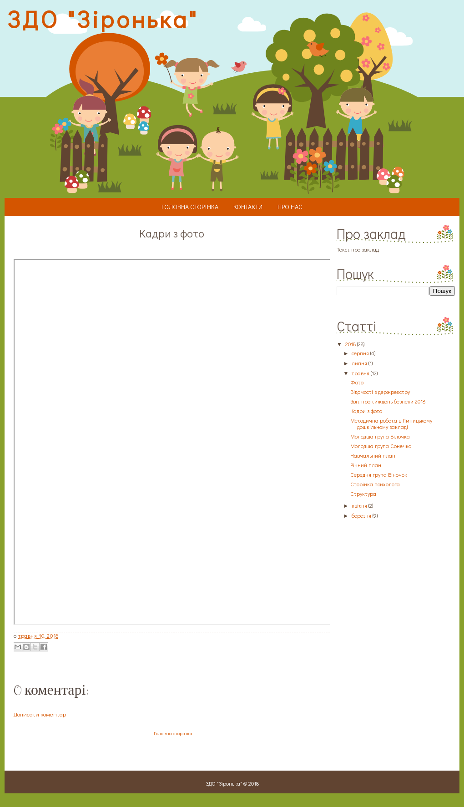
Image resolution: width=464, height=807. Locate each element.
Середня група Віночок (378, 474)
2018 (350, 344)
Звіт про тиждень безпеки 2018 (387, 401)
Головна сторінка (189, 206)
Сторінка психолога (375, 484)
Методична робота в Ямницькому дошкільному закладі (391, 423)
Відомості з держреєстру (380, 391)
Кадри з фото (366, 410)
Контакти (247, 206)
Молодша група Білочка (380, 436)
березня (361, 515)
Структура (363, 493)
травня (360, 373)
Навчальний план (372, 455)
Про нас (290, 206)
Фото (356, 382)
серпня (360, 353)
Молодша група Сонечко (380, 445)
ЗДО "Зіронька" (102, 18)
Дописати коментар (40, 714)
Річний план (365, 465)
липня (359, 363)
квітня (359, 505)
